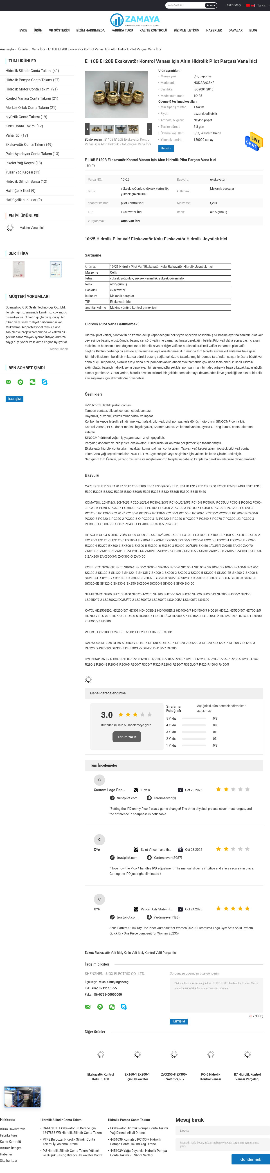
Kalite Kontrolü (153, 30)
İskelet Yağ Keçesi (20, 163)
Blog (253, 30)
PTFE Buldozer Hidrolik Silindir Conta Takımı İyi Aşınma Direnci (69, 1142)
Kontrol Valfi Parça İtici (161, 953)
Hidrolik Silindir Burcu (23, 181)
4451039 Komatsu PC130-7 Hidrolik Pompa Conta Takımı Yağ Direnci (135, 1142)
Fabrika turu (122, 30)
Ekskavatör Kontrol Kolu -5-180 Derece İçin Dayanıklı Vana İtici (100, 1077)
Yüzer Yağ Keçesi (19, 172)
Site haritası (8, 1160)
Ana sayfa (7, 49)
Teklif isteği (233, 5)
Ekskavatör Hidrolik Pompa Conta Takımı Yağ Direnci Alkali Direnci (139, 1130)
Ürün (38, 30)
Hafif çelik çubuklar (21, 200)
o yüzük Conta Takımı (23, 117)
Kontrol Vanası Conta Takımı (28, 98)
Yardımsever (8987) (168, 858)
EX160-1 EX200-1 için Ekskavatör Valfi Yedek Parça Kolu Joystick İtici (137, 1077)
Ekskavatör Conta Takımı (25, 144)
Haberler (214, 30)
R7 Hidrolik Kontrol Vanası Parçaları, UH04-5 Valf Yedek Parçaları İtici (247, 1077)
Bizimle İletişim (186, 30)
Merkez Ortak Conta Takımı (27, 108)
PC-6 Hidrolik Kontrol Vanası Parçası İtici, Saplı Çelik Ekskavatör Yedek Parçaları (210, 1077)
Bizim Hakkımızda (90, 30)
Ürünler (23, 49)
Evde (23, 30)
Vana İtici (38, 49)
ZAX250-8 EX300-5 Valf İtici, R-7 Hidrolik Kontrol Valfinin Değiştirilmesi (174, 1077)
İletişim (166, 148)
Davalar (236, 30)
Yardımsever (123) (167, 917)
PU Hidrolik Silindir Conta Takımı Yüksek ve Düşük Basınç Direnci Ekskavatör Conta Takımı (72, 1153)
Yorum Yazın (127, 737)
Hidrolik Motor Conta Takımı (28, 89)
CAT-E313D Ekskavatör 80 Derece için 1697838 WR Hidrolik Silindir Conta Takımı (73, 1130)
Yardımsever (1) (165, 798)
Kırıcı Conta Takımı (21, 126)
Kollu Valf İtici (133, 953)
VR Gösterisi (59, 30)
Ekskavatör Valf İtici (108, 953)
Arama (211, 5)
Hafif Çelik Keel (18, 191)
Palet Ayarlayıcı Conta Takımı (29, 154)
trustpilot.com (127, 798)
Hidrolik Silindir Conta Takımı (29, 71)
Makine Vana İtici (32, 228)
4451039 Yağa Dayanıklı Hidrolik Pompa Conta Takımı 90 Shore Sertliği (138, 1153)
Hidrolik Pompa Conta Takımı (29, 80)
